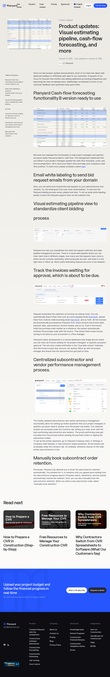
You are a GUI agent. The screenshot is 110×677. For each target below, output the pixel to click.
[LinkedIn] (8, 645)
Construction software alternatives (34, 641)
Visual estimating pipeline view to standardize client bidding (13, 102)
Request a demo (97, 590)
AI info (72, 650)
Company (53, 623)
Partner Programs (77, 633)
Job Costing (34, 660)
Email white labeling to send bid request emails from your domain (13, 92)
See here (93, 317)
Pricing (54, 4)
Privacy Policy (55, 645)
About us (53, 629)
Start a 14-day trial (77, 590)
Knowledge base (77, 629)
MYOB (93, 646)
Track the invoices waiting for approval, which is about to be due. (14, 116)
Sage (92, 642)
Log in (88, 5)
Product (32, 4)
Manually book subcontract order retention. (11, 134)
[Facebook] (4, 645)
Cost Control (34, 664)
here (83, 166)
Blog (51, 641)
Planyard (69, 63)
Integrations (95, 623)
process (8, 109)
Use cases (19, 5)
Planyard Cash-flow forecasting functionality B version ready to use (14, 82)
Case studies (43, 5)
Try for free (100, 5)
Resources (65, 4)
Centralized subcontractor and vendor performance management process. (14, 125)
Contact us (54, 633)
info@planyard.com (11, 627)
